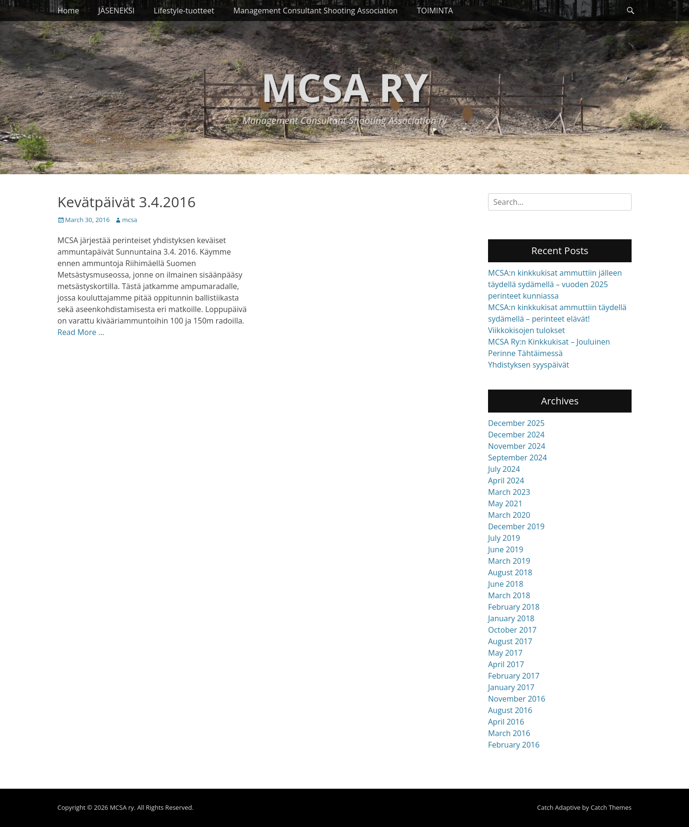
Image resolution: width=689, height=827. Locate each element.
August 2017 (510, 641)
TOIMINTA (435, 10)
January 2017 (511, 687)
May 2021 (505, 503)
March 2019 (509, 561)
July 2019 (504, 538)
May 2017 (505, 653)
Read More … (80, 332)
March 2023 (509, 492)
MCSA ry (344, 87)
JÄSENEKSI (116, 10)
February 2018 (514, 607)
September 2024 (517, 457)
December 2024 (516, 434)
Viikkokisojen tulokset (526, 330)
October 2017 (512, 630)
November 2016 (516, 698)
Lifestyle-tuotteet (184, 10)
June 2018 (505, 584)
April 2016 (506, 721)
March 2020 (509, 515)
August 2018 (510, 572)
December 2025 (516, 423)
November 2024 (516, 446)
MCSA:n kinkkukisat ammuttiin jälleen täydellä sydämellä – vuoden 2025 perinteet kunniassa (555, 284)
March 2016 (509, 733)
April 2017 (506, 664)
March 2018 (509, 595)
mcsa (129, 219)
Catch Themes (611, 807)
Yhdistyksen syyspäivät (528, 364)
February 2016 (514, 744)
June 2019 (505, 549)
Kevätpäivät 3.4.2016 (126, 202)
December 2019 (516, 526)
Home (68, 10)
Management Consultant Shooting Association (315, 10)
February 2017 (514, 676)
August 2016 (510, 710)
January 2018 (511, 618)
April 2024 (506, 480)
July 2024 (504, 469)
